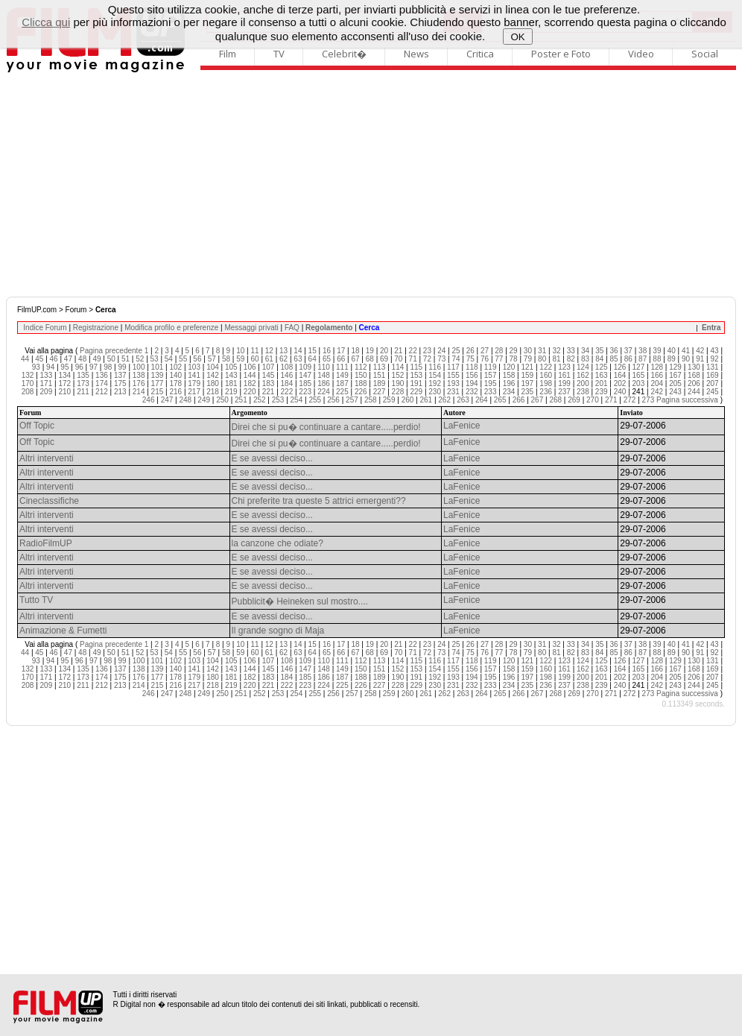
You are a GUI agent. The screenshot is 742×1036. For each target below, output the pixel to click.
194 (472, 383)
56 (197, 359)
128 (656, 367)
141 (194, 375)
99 (122, 367)
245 (712, 392)
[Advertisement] (371, 184)
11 (254, 351)
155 (453, 375)
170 (28, 383)
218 (212, 392)
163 (601, 375)
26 (470, 351)
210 (64, 392)
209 (46, 392)
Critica (480, 53)
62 (283, 359)
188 (361, 383)
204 (656, 383)
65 (327, 359)
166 (656, 375)
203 (638, 383)
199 (564, 383)
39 (657, 351)
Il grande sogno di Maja (278, 630)
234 (509, 392)
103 (194, 367)
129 (675, 367)
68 (370, 359)
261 (425, 400)
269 (574, 400)
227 (379, 392)
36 (614, 351)
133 (46, 375)
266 (519, 400)
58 (226, 359)
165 (638, 375)
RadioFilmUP (45, 543)
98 (108, 367)
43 (714, 351)
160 (545, 375)
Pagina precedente (111, 351)
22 (413, 351)
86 (628, 359)
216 (175, 392)
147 (305, 375)
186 (323, 383)
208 (28, 392)
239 (601, 392)
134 (64, 375)
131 (712, 367)
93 (36, 367)
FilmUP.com (37, 310)
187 (342, 383)
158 (509, 375)
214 (139, 392)
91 (700, 359)
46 (54, 359)
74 (455, 359)
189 (379, 383)
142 (212, 375)
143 (231, 375)
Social (704, 53)
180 (212, 383)
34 (585, 351)
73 (441, 359)
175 (120, 383)
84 (599, 359)
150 (361, 375)
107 (268, 367)
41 (686, 351)
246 (148, 400)
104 (212, 367)
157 (490, 375)
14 (298, 351)
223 (305, 392)
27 (485, 351)
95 (64, 367)
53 (154, 359)
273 (648, 400)
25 (455, 351)
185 (305, 383)
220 (250, 392)
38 (642, 351)
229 (416, 392)
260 (408, 400)
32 (556, 351)
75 (470, 359)
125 (601, 367)
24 (441, 351)
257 (352, 400)
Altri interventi (46, 458)
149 (342, 375)
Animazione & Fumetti (63, 630)
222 (287, 392)
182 (250, 383)
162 (583, 375)
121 (527, 367)
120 (509, 367)
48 (82, 359)
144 (250, 375)
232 (472, 392)
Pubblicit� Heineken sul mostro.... (300, 601)
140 (175, 375)
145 (268, 375)
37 (628, 351)
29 (514, 351)
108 (287, 367)
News (416, 53)
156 (472, 375)
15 (312, 351)
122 (545, 367)
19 (370, 351)
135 (83, 375)
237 (564, 392)
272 (630, 400)
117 (453, 367)
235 (527, 392)
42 (700, 351)
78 (514, 359)
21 (398, 351)
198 (545, 383)
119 (490, 367)
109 (305, 367)
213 (120, 392)
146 (287, 375)
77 (499, 359)
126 (620, 367)
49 (96, 359)
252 (259, 400)
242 (656, 392)
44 (25, 359)
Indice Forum (44, 327)
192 (434, 383)
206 (694, 383)
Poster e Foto (561, 53)
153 (416, 375)
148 (323, 375)
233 (490, 392)
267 (537, 400)
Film (227, 53)
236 (545, 392)
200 (583, 383)
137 (120, 375)
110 (323, 367)
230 (434, 392)
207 (712, 383)
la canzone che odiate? (277, 543)
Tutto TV (36, 600)
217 (194, 392)
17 (341, 351)
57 (212, 359)
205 (675, 383)
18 (355, 351)
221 (268, 392)
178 (175, 383)
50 (111, 359)
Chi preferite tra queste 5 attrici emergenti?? (319, 501)
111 (342, 367)
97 (93, 367)
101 (157, 367)
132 (28, 375)
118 (472, 367)
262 (444, 400)
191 (416, 383)
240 (620, 392)
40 (672, 351)
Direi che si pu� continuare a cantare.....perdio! (326, 427)
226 (361, 392)
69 (384, 359)
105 (231, 367)
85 (614, 359)
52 (140, 359)
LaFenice (461, 425)
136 (101, 375)
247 (167, 400)
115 (416, 367)
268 (555, 400)
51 (125, 359)
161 (564, 375)
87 (642, 359)
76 (485, 359)
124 (583, 367)
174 (101, 383)
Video (641, 53)
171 (46, 383)
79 (528, 359)
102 (175, 367)
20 (384, 351)
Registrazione (95, 327)
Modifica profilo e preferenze (171, 327)
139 (157, 375)
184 (287, 383)
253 (278, 400)
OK (518, 36)
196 (509, 383)
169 (712, 375)
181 (231, 383)
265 (500, 400)
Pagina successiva (687, 400)
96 (79, 367)
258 (370, 400)
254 (297, 400)
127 (638, 367)
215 (157, 392)
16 (327, 351)
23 (427, 351)
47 (68, 359)
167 (675, 375)
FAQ (292, 327)
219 (231, 392)
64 (312, 359)
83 (585, 359)
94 (50, 367)
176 (139, 383)
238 (583, 392)
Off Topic (36, 425)
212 (101, 392)
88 (657, 359)
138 (139, 375)
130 (694, 367)
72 (427, 359)
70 (398, 359)
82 (571, 359)
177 (157, 383)
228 (398, 392)
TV (279, 53)
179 (194, 383)
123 (564, 367)
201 (601, 383)
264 (481, 400)
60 (254, 359)
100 (139, 367)
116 (434, 367)
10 (240, 351)
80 (542, 359)
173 (83, 383)
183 (268, 383)
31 (542, 351)
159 (527, 375)
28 (499, 351)
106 (250, 367)
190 (398, 383)
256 (333, 400)
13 (283, 351)
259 (389, 400)
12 (269, 351)
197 (527, 383)
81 (556, 359)
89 (672, 359)
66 (341, 359)
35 (599, 351)
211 (83, 392)
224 (323, 392)
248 (186, 400)
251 (241, 400)
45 (39, 359)
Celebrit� (344, 53)
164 (620, 375)
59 (240, 359)
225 (342, 392)
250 (222, 400)
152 (398, 375)
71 (413, 359)
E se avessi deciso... (272, 458)
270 (592, 400)
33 (571, 351)
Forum (76, 310)
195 (490, 383)
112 (361, 367)
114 (398, 367)
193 (453, 383)
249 (203, 400)
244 (694, 392)
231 (453, 392)
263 (463, 400)
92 (714, 359)
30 (528, 351)
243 (675, 392)
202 (620, 383)
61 (269, 359)
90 (686, 359)
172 (64, 383)
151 (379, 375)
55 (183, 359)
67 (355, 359)
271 (611, 400)
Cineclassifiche (49, 501)
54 (169, 359)
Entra (711, 327)
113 (379, 367)
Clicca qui (46, 22)
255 (314, 400)
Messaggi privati (251, 327)
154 (434, 375)
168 (694, 375)
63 (298, 359)
